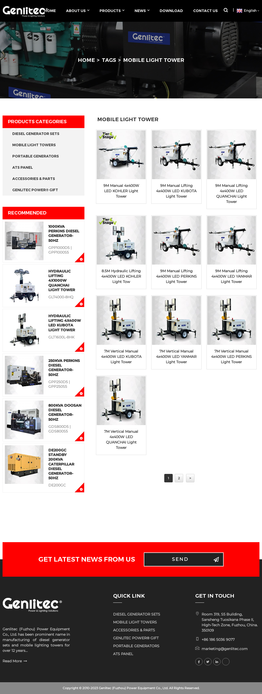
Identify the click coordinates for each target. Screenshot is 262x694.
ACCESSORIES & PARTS (33, 178)
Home (86, 60)
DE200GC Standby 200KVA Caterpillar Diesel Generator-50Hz (61, 464)
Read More (12, 661)
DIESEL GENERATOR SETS (35, 133)
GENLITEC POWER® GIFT (35, 190)
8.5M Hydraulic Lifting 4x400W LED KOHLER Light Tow (121, 276)
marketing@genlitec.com (225, 648)
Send (180, 559)
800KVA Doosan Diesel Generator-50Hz (64, 412)
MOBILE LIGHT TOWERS (34, 145)
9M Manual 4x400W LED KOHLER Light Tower (121, 191)
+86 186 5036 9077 (218, 639)
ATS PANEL (22, 167)
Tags (109, 60)
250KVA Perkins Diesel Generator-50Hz (64, 367)
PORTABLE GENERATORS (35, 156)
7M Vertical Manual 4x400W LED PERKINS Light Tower (231, 356)
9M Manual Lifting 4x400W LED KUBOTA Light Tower (176, 191)
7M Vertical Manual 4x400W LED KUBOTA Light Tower (121, 356)
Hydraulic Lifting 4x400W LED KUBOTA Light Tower (64, 323)
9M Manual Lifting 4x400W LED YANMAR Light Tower (231, 276)
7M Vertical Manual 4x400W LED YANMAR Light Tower (176, 356)
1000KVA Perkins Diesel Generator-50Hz (63, 233)
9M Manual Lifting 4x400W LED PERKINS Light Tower (176, 276)
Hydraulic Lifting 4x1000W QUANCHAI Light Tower (61, 280)
